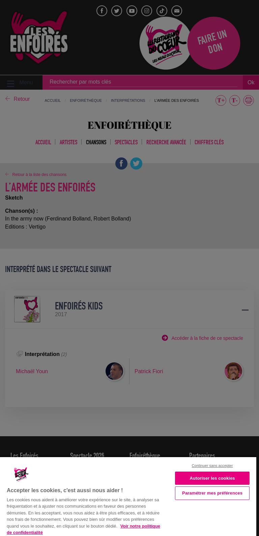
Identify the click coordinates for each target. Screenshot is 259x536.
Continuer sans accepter (212, 466)
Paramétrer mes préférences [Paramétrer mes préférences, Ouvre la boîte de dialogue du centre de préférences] (212, 493)
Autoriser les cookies (212, 478)
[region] (128, 496)
